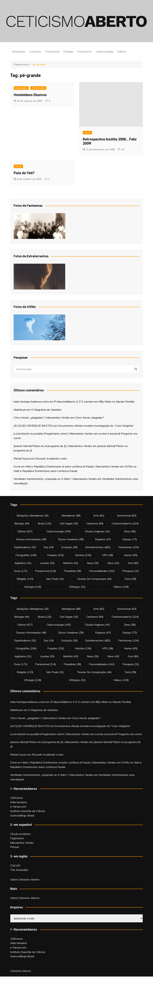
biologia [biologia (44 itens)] (21, 523)
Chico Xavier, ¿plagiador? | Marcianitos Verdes (42, 417)
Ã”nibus (58, 401)
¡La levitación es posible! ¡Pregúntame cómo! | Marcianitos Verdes (53, 433)
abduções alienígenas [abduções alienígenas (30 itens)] (33, 515)
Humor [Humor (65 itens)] (131, 555)
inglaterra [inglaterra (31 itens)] (22, 563)
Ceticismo (35, 51)
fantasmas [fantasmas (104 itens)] (128, 547)
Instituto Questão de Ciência (27, 811)
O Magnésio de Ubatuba (46, 409)
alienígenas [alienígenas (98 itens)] (71, 515)
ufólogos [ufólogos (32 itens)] (77, 586)
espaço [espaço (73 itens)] (130, 539)
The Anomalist (19, 870)
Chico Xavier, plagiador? (89, 417)
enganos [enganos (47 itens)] (103, 539)
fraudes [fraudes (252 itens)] (55, 555)
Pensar (14, 847)
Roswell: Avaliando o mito (51, 458)
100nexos (16, 797)
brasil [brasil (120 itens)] (44, 523)
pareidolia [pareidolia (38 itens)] (72, 571)
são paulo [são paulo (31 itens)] (55, 579)
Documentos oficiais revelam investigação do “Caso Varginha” (96, 425)
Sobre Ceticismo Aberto (25, 879)
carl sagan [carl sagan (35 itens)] (69, 523)
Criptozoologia (104, 51)
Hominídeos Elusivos (30, 95)
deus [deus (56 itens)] (130, 531)
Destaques (18, 51)
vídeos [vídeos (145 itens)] (121, 586)
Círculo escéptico (20, 834)
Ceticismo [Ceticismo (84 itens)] (94, 523)
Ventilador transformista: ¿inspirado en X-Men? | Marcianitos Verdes (55, 479)
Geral (87, 132)
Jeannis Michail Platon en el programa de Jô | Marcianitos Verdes (53, 446)
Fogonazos (17, 838)
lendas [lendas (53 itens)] (47, 563)
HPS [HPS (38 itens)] (107, 555)
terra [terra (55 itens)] (130, 579)
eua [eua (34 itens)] (49, 547)
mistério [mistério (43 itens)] (70, 563)
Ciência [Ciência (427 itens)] (25, 531)
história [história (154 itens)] (83, 555)
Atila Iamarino (18, 802)
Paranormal (52, 51)
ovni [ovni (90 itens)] (133, 563)
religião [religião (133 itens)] (25, 579)
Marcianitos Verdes (22, 842)
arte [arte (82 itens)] (98, 515)
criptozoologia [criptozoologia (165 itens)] (58, 531)
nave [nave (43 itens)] (113, 563)
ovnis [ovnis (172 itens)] (21, 571)
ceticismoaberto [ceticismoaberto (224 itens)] (125, 523)
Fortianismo (84, 51)
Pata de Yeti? (24, 173)
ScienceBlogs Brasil (22, 815)
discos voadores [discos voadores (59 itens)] (71, 539)
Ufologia (68, 51)
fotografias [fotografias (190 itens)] (26, 555)
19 (122, 149)
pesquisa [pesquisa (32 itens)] (130, 571)
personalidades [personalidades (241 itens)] (102, 571)
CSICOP (15, 865)
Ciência (121, 51)
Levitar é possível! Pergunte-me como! (118, 734)
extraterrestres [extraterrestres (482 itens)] (98, 547)
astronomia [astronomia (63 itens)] (126, 515)
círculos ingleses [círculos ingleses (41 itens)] (97, 531)
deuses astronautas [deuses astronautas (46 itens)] (31, 539)
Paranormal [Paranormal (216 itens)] (45, 571)
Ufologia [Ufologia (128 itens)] (32, 586)
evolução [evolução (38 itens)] (69, 547)
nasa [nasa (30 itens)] (93, 563)
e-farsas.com (18, 806)
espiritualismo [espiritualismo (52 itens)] (25, 547)
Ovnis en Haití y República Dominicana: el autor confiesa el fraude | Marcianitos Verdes (66, 466)
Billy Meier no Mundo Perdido (117, 401)
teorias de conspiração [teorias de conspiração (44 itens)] (94, 579)
